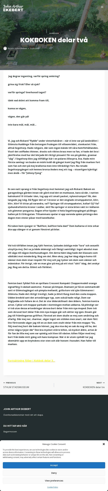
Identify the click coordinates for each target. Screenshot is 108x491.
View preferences (54, 480)
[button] (103, 444)
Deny (54, 473)
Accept (54, 465)
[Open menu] (102, 7)
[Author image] (5, 48)
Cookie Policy (52, 487)
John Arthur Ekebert (18, 48)
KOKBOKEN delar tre (80, 385)
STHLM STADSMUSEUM (27, 385)
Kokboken (54, 33)
